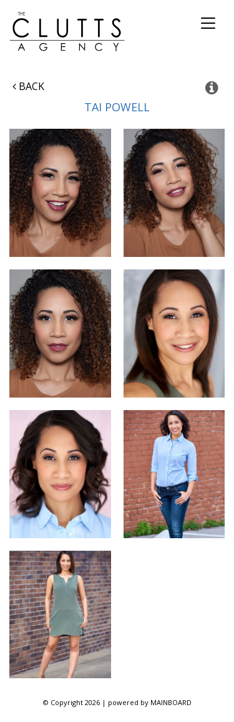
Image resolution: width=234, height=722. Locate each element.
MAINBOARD (171, 702)
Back (28, 86)
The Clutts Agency (67, 32)
